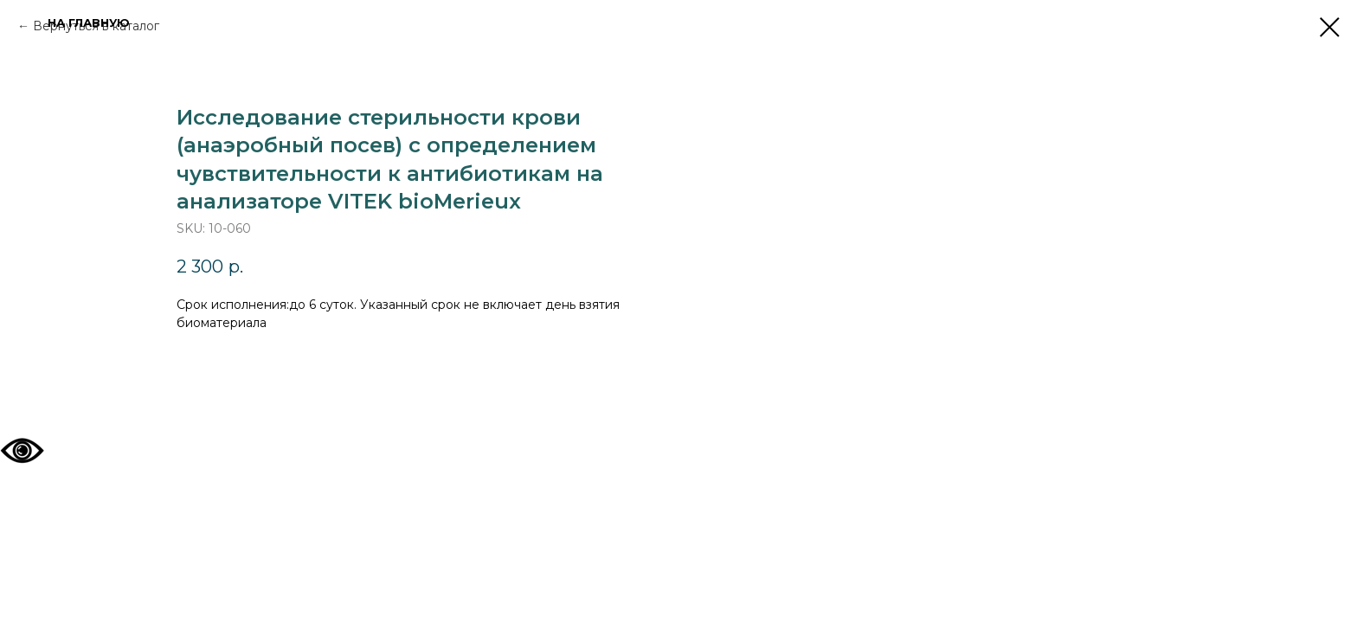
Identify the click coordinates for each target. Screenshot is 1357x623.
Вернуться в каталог (96, 26)
